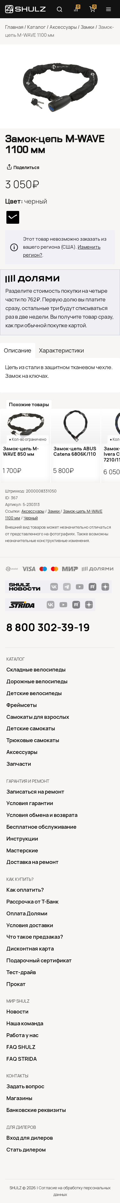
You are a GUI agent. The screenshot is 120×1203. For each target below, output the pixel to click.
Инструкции (22, 838)
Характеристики (61, 350)
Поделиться (26, 167)
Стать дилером (26, 1149)
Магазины (19, 1098)
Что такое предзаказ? (34, 936)
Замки (87, 27)
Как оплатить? (25, 889)
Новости (17, 1011)
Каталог (36, 27)
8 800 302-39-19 (48, 627)
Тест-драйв (21, 972)
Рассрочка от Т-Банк (32, 901)
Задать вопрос (25, 1086)
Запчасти (18, 763)
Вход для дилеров (29, 1137)
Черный (31, 518)
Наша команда (24, 1023)
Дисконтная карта (30, 948)
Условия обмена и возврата (41, 815)
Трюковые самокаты (32, 740)
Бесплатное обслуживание (41, 826)
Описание (17, 350)
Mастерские (22, 850)
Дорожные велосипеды (37, 681)
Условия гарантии (29, 803)
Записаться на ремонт (35, 791)
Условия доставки (29, 925)
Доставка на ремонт (32, 861)
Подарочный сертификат (39, 960)
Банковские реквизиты (36, 1110)
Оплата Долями (26, 913)
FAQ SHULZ (21, 1047)
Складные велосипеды (36, 669)
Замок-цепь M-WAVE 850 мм (21, 451)
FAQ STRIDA (21, 1058)
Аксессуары (63, 27)
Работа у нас (22, 1035)
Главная (14, 27)
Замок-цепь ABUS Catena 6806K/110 (74, 451)
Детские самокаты (30, 728)
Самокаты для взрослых (37, 716)
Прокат (16, 984)
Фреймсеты (21, 705)
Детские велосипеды (34, 693)
